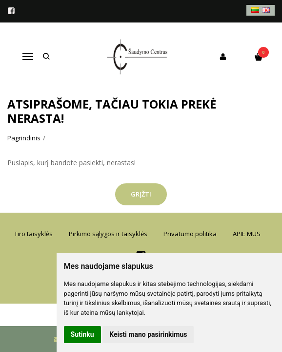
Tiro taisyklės (33, 233)
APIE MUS (247, 233)
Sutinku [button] (82, 334)
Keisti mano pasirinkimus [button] (148, 334)
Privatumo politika (190, 233)
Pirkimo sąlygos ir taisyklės (108, 233)
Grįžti (141, 194)
